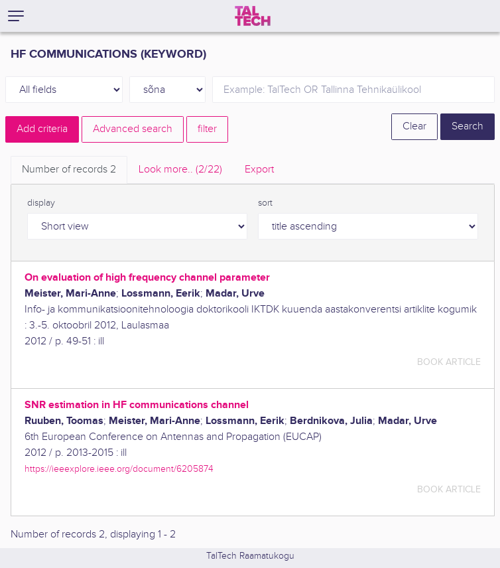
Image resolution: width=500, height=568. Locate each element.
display (41, 203)
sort (265, 203)
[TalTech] (252, 16)
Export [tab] (259, 169)
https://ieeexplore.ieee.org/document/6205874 (119, 468)
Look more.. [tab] (180, 169)
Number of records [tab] (69, 169)
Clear (414, 126)
